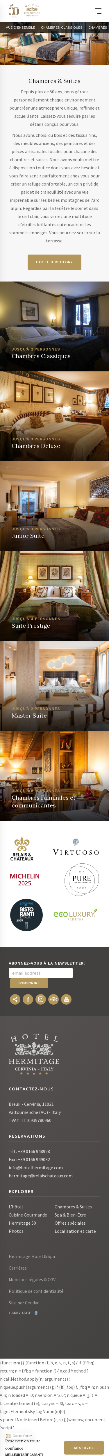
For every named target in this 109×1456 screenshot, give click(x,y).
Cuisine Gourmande (28, 1215)
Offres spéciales (70, 1223)
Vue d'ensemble (20, 28)
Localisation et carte (75, 1231)
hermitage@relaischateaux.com (41, 1176)
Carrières (18, 1268)
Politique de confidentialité (36, 1291)
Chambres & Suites (73, 1207)
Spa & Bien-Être (70, 1215)
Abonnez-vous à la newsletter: (47, 963)
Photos (16, 1231)
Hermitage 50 (22, 1223)
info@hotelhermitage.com (36, 1167)
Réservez (84, 1448)
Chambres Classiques (62, 28)
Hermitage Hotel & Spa (32, 1256)
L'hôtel (16, 1207)
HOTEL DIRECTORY (54, 262)
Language (20, 1313)
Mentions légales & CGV (32, 1279)
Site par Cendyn (24, 1303)
